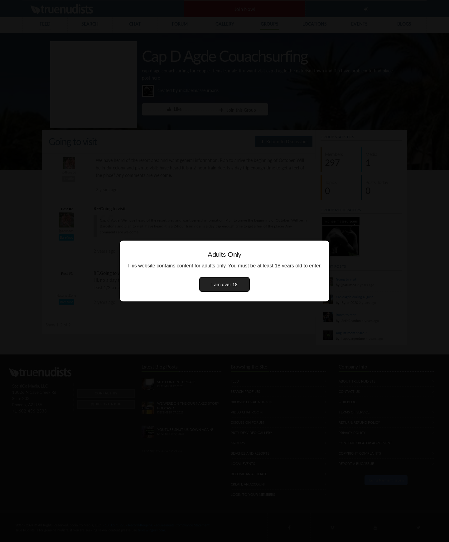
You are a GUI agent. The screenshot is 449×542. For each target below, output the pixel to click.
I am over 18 (224, 284)
